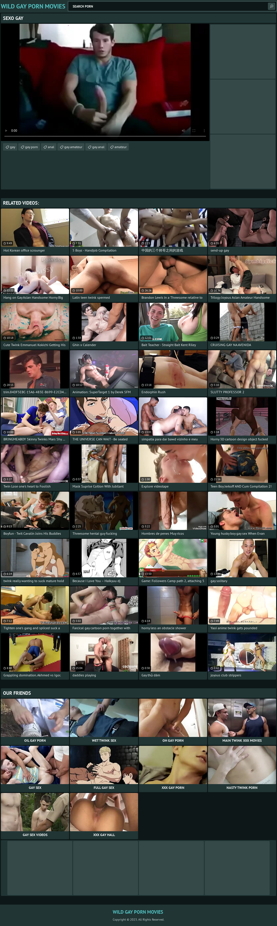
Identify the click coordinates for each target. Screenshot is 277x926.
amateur (120, 147)
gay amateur (73, 147)
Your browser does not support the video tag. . (105, 82)
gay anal (98, 147)
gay (12, 147)
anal (51, 147)
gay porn (31, 147)
